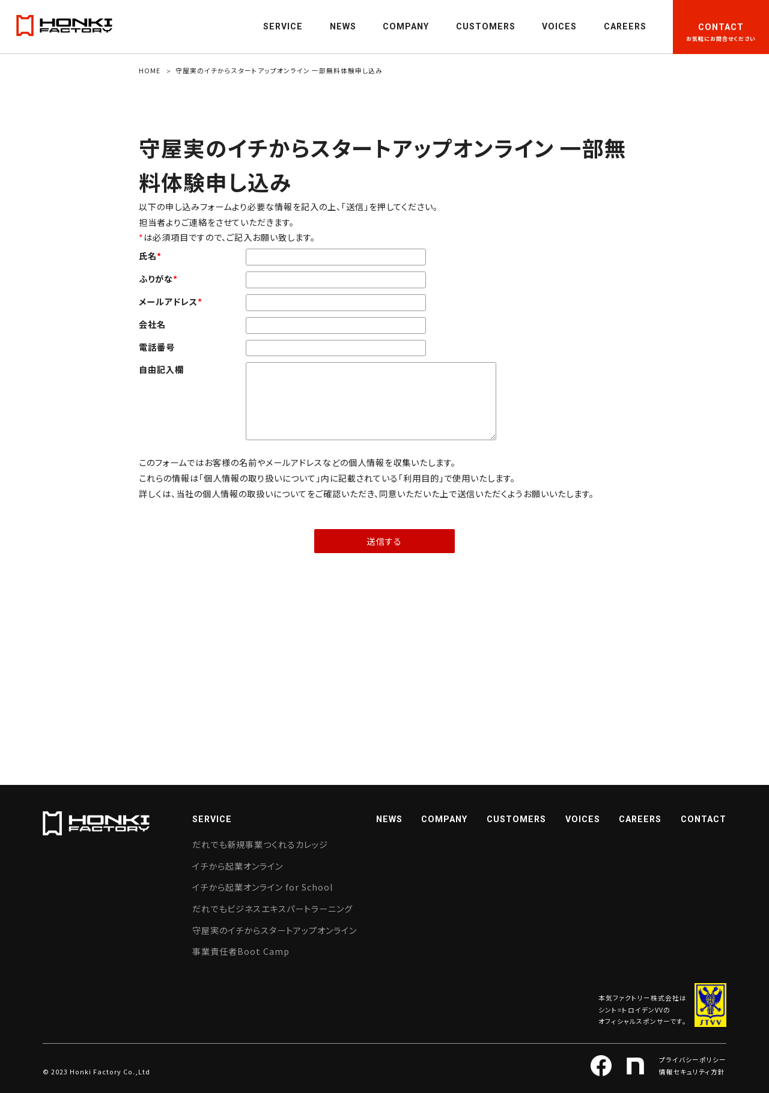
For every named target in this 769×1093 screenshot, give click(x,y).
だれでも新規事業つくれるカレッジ (260, 844)
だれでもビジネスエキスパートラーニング (272, 909)
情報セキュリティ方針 (692, 1071)
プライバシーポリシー (692, 1059)
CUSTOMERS (516, 819)
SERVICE (212, 819)
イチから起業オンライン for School (262, 887)
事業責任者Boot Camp (241, 951)
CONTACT (703, 819)
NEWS (389, 819)
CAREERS (640, 819)
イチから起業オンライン (237, 866)
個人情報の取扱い (237, 494)
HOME (149, 70)
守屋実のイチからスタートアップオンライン (274, 930)
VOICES (582, 819)
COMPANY (444, 819)
